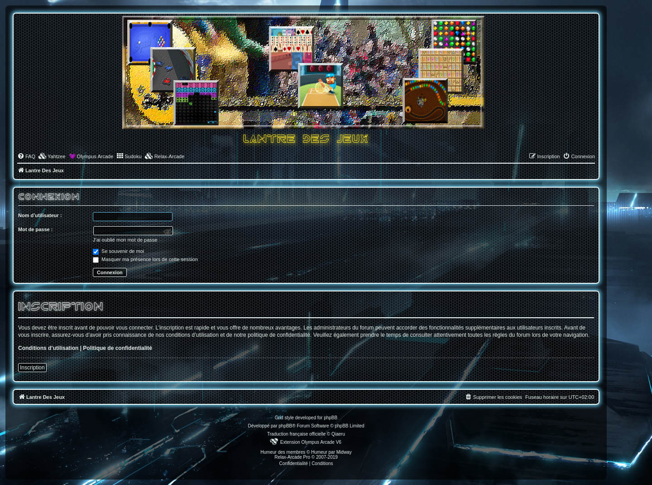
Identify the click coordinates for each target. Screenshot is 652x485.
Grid (279, 417)
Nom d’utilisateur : (40, 215)
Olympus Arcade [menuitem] (95, 156)
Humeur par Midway (331, 452)
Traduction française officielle (296, 434)
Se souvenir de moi (118, 251)
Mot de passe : (35, 229)
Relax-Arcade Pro (292, 457)
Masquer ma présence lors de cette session (145, 259)
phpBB (285, 425)
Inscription (32, 367)
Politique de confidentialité (117, 348)
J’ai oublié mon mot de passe (125, 239)
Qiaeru (338, 434)
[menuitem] (26, 156)
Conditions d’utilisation (48, 348)
